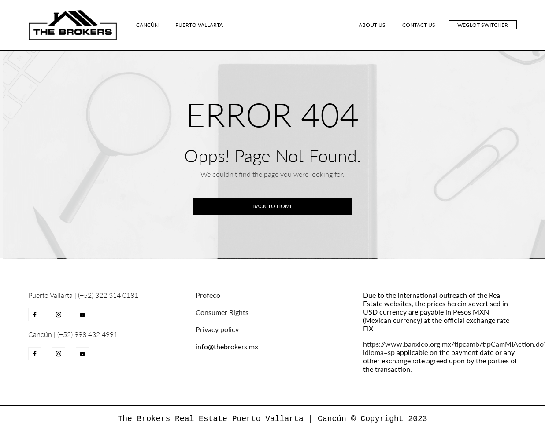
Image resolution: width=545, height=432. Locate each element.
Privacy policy (217, 329)
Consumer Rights (222, 312)
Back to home (272, 206)
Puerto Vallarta (199, 25)
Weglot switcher (482, 25)
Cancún (147, 25)
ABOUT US (372, 25)
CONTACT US (418, 25)
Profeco (208, 295)
